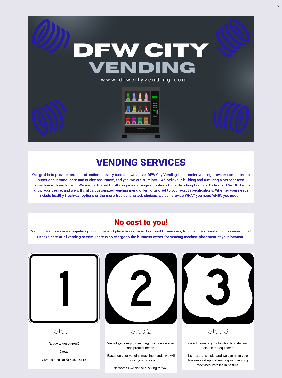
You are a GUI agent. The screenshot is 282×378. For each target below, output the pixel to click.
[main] (141, 177)
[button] (277, 5)
